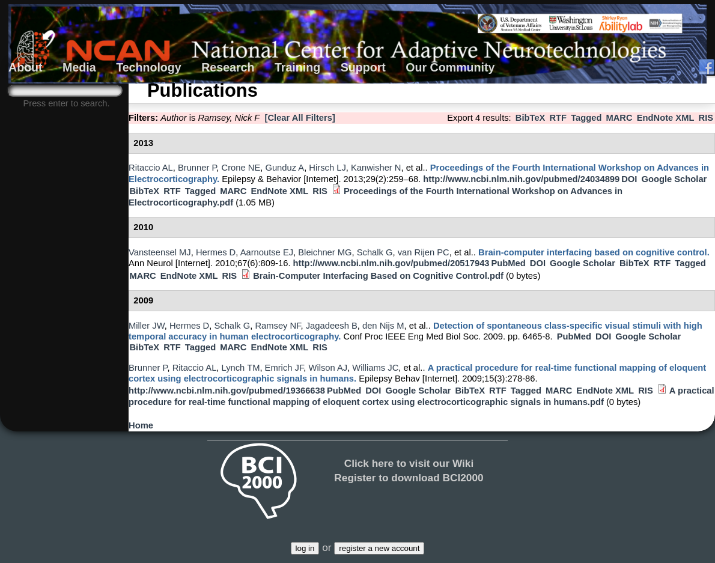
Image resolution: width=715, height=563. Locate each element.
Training (297, 67)
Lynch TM (241, 368)
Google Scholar (674, 179)
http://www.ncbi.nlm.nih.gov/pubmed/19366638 (227, 390)
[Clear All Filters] (300, 118)
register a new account (379, 548)
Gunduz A (284, 167)
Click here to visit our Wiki (409, 463)
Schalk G (375, 252)
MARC (619, 118)
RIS (706, 118)
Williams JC (375, 368)
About (25, 67)
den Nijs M (383, 325)
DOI (629, 179)
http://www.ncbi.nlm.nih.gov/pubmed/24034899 (521, 179)
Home (141, 425)
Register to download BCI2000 (408, 478)
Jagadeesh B (332, 325)
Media (79, 67)
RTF (558, 118)
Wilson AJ (327, 368)
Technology (148, 67)
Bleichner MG (324, 252)
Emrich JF (284, 368)
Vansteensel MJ (160, 252)
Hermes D (216, 252)
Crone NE (241, 167)
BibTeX (531, 118)
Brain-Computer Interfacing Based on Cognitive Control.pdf (378, 276)
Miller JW (147, 325)
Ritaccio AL (151, 167)
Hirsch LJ (327, 167)
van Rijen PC (423, 252)
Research (227, 67)
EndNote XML (666, 118)
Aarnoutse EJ (266, 252)
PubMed (508, 263)
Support (363, 67)
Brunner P (197, 167)
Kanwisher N (376, 167)
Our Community (450, 67)
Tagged (586, 118)
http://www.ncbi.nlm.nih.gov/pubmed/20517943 (391, 263)
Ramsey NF (277, 325)
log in (305, 548)
